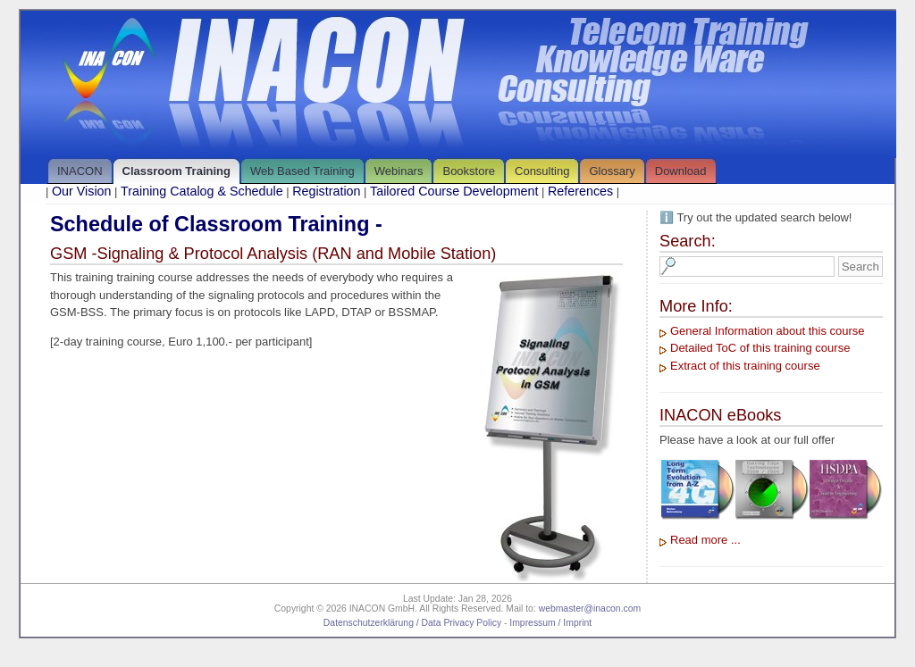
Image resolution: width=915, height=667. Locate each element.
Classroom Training (176, 171)
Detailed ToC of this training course (760, 347)
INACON (80, 171)
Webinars (399, 171)
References (580, 191)
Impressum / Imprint (550, 623)
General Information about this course (767, 331)
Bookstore (468, 171)
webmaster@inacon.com (590, 608)
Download (681, 171)
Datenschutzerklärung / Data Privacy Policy (412, 623)
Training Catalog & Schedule (201, 191)
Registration (326, 191)
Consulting (542, 171)
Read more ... (705, 539)
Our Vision (82, 191)
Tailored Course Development (454, 191)
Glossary (611, 171)
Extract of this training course (745, 365)
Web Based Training (302, 171)
